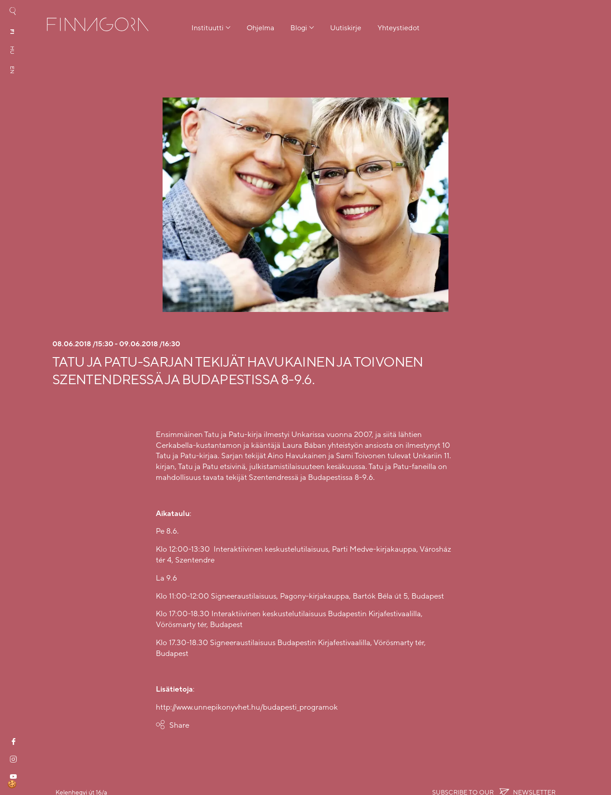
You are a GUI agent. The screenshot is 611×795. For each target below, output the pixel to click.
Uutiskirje (345, 28)
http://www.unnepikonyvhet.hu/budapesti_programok (247, 707)
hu (12, 50)
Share (179, 725)
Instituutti (207, 28)
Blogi (298, 28)
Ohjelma (260, 28)
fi (12, 31)
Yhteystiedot (399, 28)
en (12, 70)
